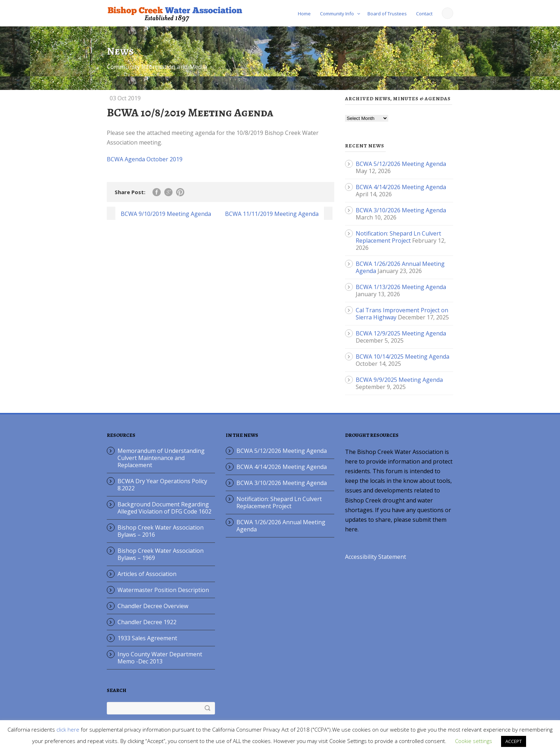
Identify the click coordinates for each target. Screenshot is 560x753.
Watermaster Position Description (163, 590)
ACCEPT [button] (513, 741)
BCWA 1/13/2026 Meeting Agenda (401, 287)
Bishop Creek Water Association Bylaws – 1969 (161, 554)
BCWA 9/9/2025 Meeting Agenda (399, 380)
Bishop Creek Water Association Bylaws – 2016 (161, 531)
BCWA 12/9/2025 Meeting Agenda (401, 333)
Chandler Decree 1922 (147, 622)
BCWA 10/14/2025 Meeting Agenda (402, 356)
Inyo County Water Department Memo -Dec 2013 (160, 657)
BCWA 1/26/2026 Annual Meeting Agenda (280, 525)
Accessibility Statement (375, 557)
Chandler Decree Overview (153, 606)
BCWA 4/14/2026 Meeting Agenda (401, 187)
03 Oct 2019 (125, 98)
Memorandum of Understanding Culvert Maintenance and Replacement (161, 458)
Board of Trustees (387, 13)
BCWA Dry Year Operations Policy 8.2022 (162, 484)
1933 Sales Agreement (147, 638)
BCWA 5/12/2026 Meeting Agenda (401, 164)
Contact (424, 13)
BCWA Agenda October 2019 (144, 159)
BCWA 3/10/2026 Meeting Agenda (401, 210)
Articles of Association (147, 574)
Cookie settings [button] (473, 740)
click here (67, 729)
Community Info (337, 13)
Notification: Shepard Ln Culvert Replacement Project (398, 236)
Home (304, 13)
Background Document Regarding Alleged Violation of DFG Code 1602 (164, 507)
